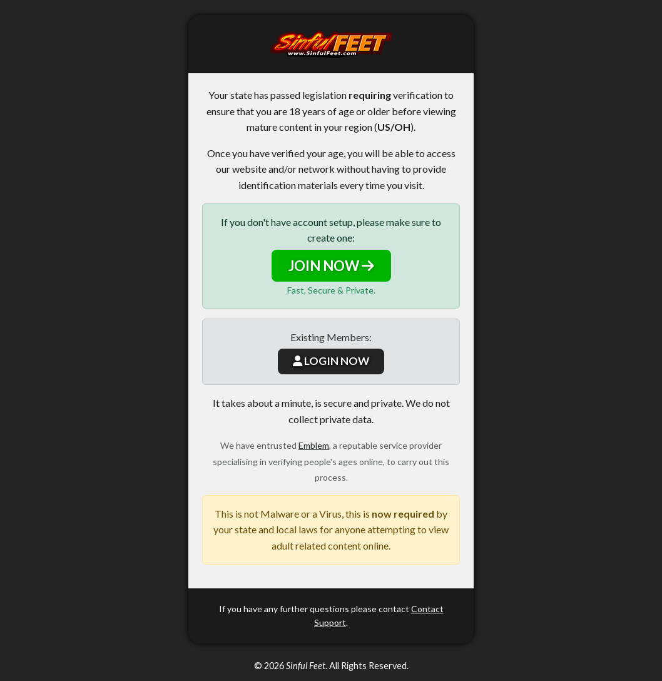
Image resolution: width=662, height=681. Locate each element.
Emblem (313, 445)
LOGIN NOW (331, 360)
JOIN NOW (331, 265)
